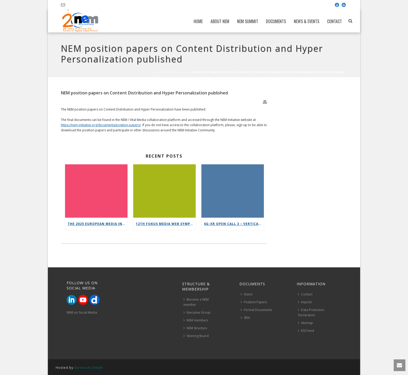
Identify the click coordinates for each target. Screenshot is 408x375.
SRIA (245, 317)
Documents (276, 21)
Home (198, 21)
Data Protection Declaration (311, 312)
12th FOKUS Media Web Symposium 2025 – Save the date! (166, 224)
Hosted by (79, 367)
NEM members (195, 320)
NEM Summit (247, 21)
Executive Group (197, 312)
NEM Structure (195, 328)
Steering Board (196, 336)
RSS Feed (306, 330)
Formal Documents (256, 310)
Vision (247, 294)
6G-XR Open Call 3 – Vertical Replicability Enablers (234, 224)
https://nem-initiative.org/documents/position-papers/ (101, 125)
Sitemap (305, 323)
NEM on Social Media (82, 312)
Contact (334, 21)
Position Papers (254, 302)
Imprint (305, 302)
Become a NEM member (196, 302)
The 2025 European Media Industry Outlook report (98, 224)
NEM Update (179, 72)
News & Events (306, 21)
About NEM (220, 21)
